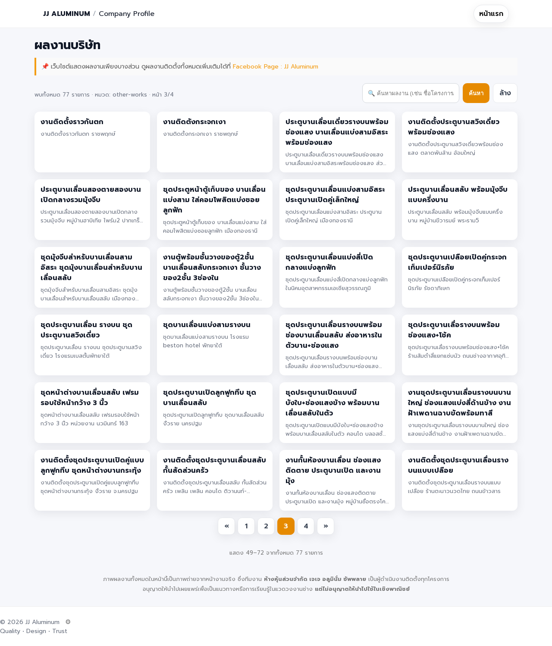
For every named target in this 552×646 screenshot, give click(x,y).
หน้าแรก (491, 14)
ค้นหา (476, 93)
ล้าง (505, 93)
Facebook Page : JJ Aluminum (275, 66)
